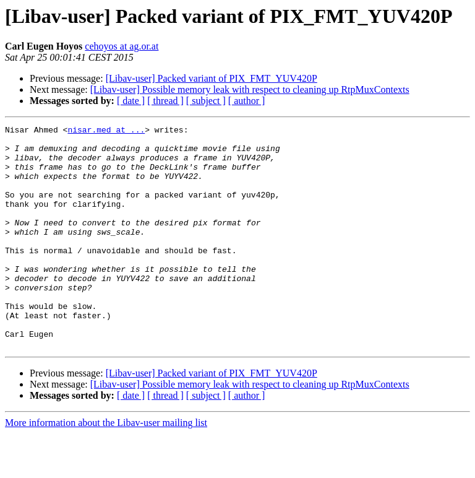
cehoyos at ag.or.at (121, 46)
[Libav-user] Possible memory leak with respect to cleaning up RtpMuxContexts (249, 89)
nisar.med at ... (106, 131)
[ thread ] (165, 100)
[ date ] (131, 100)
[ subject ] (206, 100)
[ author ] (246, 100)
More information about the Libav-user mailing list (106, 467)
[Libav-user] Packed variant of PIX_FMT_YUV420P (211, 78)
